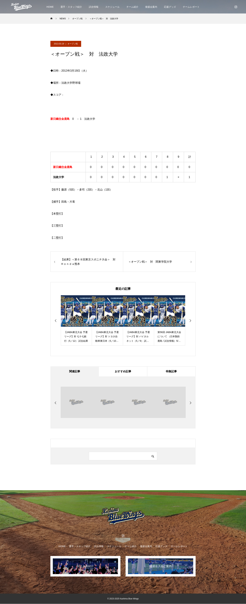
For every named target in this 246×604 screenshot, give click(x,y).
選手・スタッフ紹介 (71, 6)
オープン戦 (72, 44)
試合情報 (93, 6)
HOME (50, 6)
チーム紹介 (132, 6)
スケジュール (112, 6)
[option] (76, 320)
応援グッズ (170, 6)
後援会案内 (151, 6)
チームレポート (191, 6)
